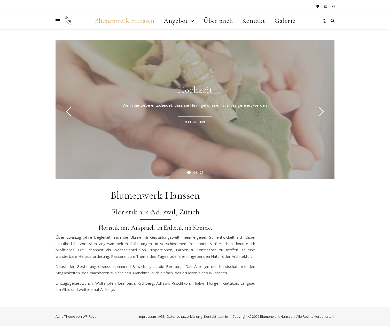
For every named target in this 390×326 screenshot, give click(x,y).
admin (223, 316)
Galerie (285, 21)
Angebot (176, 21)
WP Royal (90, 316)
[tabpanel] (195, 109)
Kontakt (253, 21)
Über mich (218, 21)
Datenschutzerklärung (184, 316)
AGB (161, 316)
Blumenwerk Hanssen (124, 21)
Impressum (147, 316)
